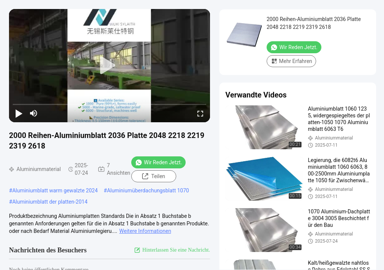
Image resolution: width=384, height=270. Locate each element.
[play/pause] (18, 113)
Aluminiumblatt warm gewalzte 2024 (55, 191)
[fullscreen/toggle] (200, 113)
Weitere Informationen (145, 231)
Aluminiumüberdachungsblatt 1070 (148, 191)
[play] (109, 65)
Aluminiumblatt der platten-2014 (50, 202)
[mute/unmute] (33, 113)
